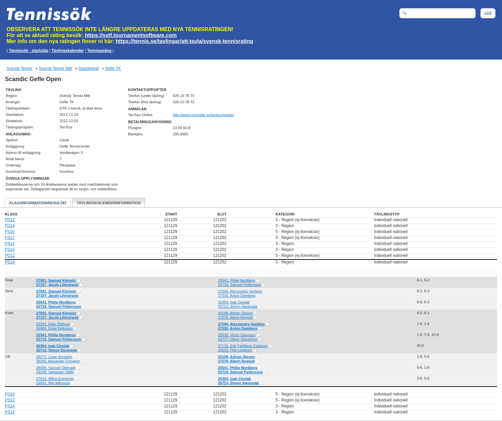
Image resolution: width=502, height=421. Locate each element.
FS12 (10, 237)
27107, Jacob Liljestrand (57, 285)
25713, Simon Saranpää (237, 306)
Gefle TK (113, 68)
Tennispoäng (99, 50)
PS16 (10, 412)
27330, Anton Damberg (236, 296)
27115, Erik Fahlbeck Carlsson (243, 346)
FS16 (10, 249)
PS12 (10, 400)
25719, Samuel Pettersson (239, 285)
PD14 (10, 262)
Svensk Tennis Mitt (55, 68)
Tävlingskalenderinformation (108, 203)
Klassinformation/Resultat (38, 203)
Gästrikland (88, 68)
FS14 (10, 243)
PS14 (10, 406)
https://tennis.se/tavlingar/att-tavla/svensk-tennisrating (184, 41)
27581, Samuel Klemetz (56, 280)
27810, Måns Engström (55, 379)
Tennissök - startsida (28, 50)
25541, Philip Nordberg (236, 280)
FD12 (10, 219)
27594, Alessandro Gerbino (240, 291)
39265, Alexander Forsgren (58, 361)
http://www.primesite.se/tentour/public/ (203, 115)
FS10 (10, 231)
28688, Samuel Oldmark (55, 368)
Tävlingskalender (67, 50)
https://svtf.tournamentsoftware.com (131, 35)
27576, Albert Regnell (235, 317)
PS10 (10, 394)
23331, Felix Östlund (52, 324)
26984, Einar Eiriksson (54, 328)
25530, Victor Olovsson (237, 335)
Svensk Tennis (19, 68)
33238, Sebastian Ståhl (55, 372)
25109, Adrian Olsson (235, 313)
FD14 (10, 225)
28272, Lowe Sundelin (54, 357)
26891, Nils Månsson (53, 383)
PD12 (10, 255)
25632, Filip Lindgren (235, 350)
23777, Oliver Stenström (237, 339)
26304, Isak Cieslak (234, 302)
